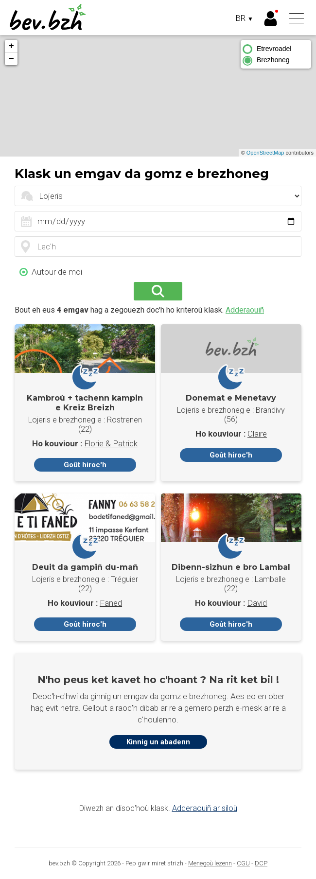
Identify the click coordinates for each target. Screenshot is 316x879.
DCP (261, 863)
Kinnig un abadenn (158, 742)
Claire (257, 434)
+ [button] (11, 46)
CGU (243, 863)
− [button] (11, 59)
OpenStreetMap (265, 153)
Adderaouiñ (245, 310)
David (257, 603)
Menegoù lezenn (210, 863)
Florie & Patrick (111, 443)
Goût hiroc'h (85, 464)
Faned (111, 603)
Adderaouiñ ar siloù (204, 808)
